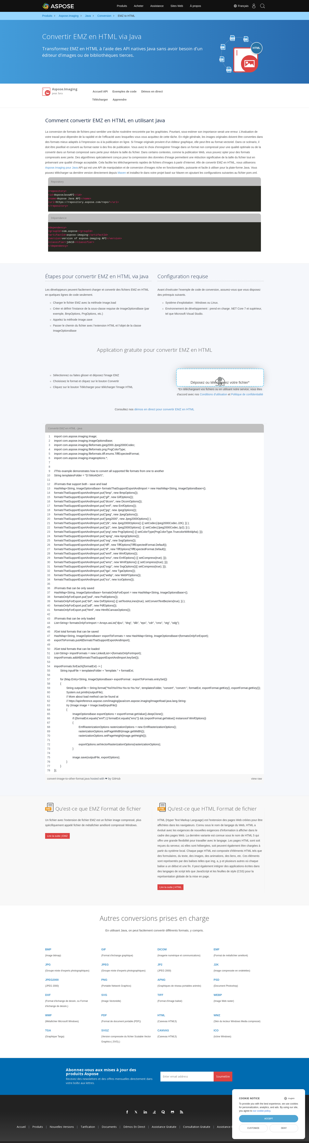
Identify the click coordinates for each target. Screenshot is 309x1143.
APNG (161, 971)
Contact (206, 1138)
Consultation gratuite (196, 1118)
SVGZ (105, 1022)
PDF (104, 1007)
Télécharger (100, 99)
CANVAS (163, 1022)
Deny (284, 1128)
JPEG (105, 956)
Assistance (157, 5)
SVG (104, 986)
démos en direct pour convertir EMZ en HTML (164, 409)
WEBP (218, 986)
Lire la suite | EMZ (57, 832)
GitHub (116, 778)
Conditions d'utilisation (213, 394)
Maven (122, 172)
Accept (268, 1118)
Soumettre (223, 1068)
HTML (161, 1007)
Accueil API (100, 91)
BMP (48, 941)
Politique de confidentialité (247, 394)
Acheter (138, 5)
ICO (216, 1022)
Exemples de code (125, 91)
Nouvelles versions (62, 1118)
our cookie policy (261, 1110)
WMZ (217, 1007)
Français (238, 6)
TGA (48, 1022)
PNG (104, 971)
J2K (216, 956)
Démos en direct (152, 91)
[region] (154, 603)
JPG (48, 956)
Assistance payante (229, 1118)
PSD (216, 971)
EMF (217, 941)
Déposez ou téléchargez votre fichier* (220, 382)
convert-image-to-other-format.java (68, 778)
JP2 (159, 956)
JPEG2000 (52, 971)
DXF (48, 986)
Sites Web (176, 5)
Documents (109, 1118)
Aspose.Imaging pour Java (61, 167)
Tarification (88, 1118)
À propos (195, 5)
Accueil (21, 1118)
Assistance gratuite (164, 1118)
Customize (253, 1128)
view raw (256, 778)
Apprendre (120, 99)
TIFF (160, 986)
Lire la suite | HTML (170, 883)
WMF (48, 1007)
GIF (103, 941)
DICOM (162, 941)
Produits (122, 5)
